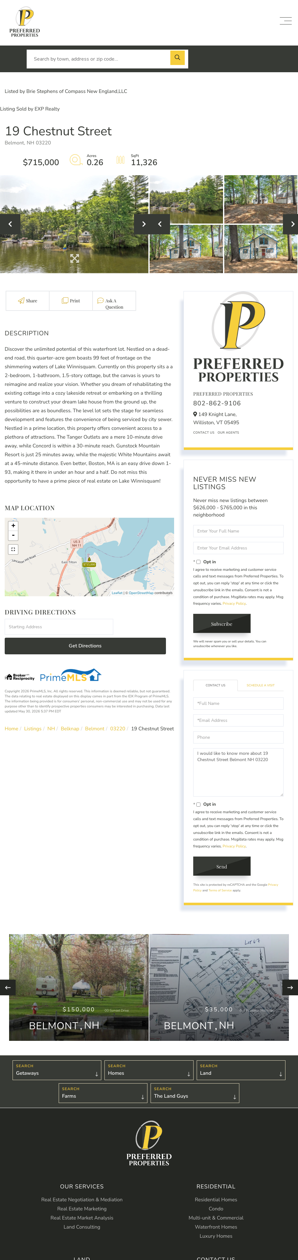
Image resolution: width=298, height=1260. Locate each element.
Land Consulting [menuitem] (82, 1237)
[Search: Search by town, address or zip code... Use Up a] (107, 59)
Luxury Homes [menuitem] (216, 1246)
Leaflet (117, 593)
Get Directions (144, 627)
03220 (117, 709)
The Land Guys (171, 1107)
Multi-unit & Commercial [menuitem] (216, 1228)
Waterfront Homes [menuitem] (216, 1237)
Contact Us (204, 432)
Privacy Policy (234, 603)
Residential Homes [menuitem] (216, 1210)
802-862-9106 (217, 403)
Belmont (94, 709)
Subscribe (223, 624)
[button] (178, 59)
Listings (33, 709)
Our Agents (228, 432)
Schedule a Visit (261, 686)
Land (205, 1083)
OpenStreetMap (141, 593)
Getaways (27, 1083)
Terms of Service (220, 892)
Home (11, 709)
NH (51, 709)
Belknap (70, 709)
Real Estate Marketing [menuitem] (82, 1219)
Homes (116, 1083)
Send (223, 868)
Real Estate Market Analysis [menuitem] (82, 1228)
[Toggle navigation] (286, 20)
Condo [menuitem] (216, 1219)
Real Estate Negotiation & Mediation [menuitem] (82, 1210)
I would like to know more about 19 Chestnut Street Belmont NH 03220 (238, 773)
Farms (69, 1107)
